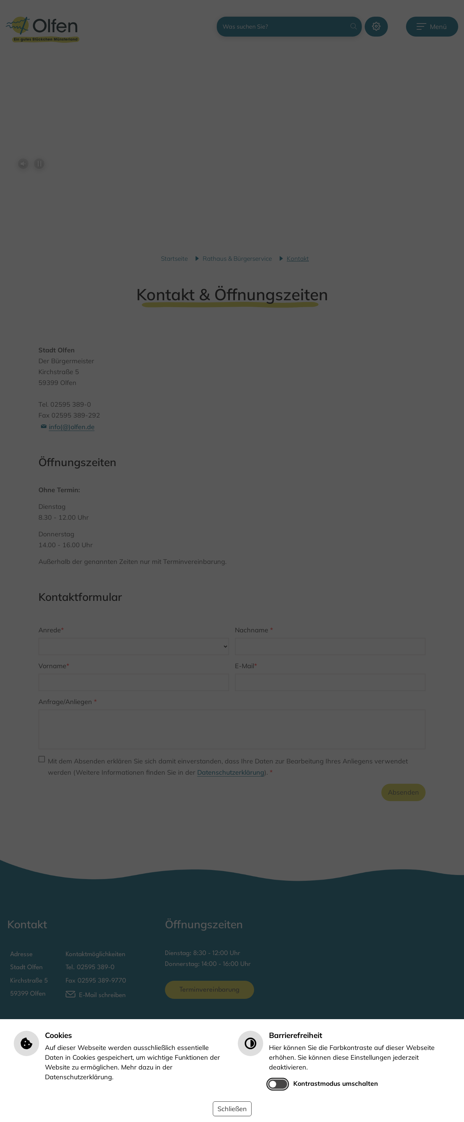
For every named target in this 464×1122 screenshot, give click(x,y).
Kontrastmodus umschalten (335, 1083)
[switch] (277, 1084)
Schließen (232, 1109)
